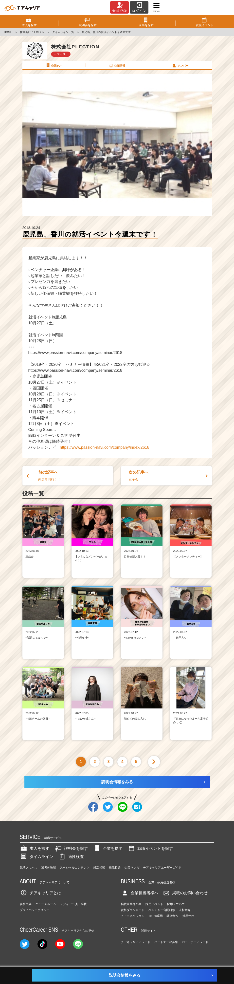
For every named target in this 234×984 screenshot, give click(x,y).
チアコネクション (132, 916)
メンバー (180, 65)
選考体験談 (48, 867)
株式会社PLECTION (32, 32)
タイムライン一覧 (63, 32)
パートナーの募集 (166, 942)
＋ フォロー (61, 54)
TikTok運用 (155, 916)
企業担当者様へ (139, 893)
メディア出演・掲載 (73, 904)
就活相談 (99, 867)
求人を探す (34, 848)
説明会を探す (71, 848)
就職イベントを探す (150, 848)
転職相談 (115, 867)
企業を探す (108, 848)
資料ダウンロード (132, 910)
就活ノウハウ (28, 867)
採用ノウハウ (176, 904)
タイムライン (36, 856)
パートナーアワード (195, 942)
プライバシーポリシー (34, 910)
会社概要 (26, 904)
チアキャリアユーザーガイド (162, 867)
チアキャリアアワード (135, 942)
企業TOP (53, 65)
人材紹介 (185, 910)
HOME (8, 32)
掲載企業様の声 (131, 904)
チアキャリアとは (40, 893)
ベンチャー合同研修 (161, 910)
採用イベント (154, 904)
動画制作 (172, 916)
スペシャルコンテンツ (75, 867)
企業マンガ (132, 867)
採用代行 (188, 916)
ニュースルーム (45, 904)
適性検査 (71, 856)
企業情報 (117, 65)
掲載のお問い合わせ (185, 893)
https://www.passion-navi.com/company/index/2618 (104, 447)
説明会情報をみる (117, 782)
